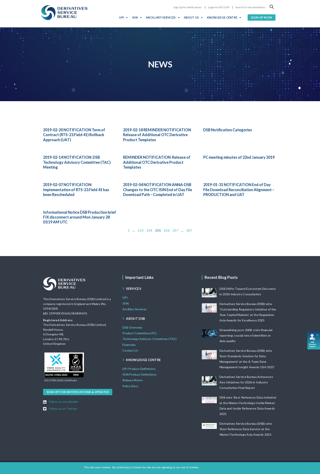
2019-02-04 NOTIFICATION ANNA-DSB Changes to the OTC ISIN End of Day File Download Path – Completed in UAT (157, 189)
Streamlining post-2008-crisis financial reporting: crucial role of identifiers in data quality (246, 335)
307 (189, 230)
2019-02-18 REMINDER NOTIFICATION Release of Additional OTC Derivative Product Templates (157, 135)
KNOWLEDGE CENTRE (224, 17)
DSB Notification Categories (227, 130)
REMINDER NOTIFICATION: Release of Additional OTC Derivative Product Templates (156, 162)
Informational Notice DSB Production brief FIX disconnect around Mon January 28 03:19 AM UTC (79, 217)
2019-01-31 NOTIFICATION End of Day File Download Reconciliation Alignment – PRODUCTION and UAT (238, 189)
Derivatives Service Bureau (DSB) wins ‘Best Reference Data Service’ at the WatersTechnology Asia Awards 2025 (246, 429)
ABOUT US (193, 17)
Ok (203, 467)
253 (141, 230)
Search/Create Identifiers (250, 7)
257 (175, 230)
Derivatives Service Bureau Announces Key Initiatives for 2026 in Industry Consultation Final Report (246, 382)
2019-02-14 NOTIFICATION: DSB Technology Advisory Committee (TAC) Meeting (77, 162)
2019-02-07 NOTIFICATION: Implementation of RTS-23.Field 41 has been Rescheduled (76, 189)
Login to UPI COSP (218, 7)
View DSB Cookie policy (221, 467)
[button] (261, 17)
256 (167, 230)
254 (149, 230)
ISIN (137, 17)
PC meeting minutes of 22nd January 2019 (239, 157)
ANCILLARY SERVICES (163, 17)
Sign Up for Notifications (188, 7)
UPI (123, 17)
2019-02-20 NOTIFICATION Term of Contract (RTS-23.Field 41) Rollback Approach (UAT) (74, 135)
